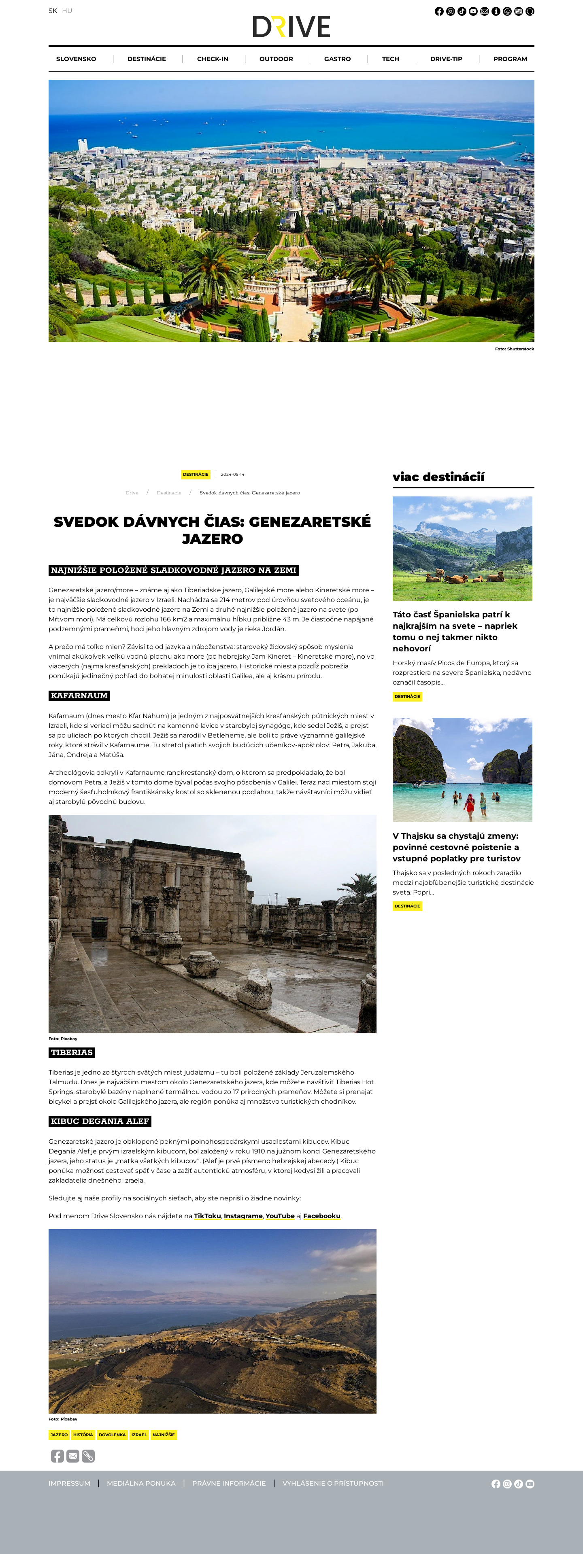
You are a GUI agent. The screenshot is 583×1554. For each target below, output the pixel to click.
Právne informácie (229, 1483)
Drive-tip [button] (446, 59)
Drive (132, 493)
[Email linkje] (483, 11)
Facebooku (321, 1216)
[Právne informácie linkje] (506, 11)
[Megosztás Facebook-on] (56, 1455)
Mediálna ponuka (141, 1483)
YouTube (280, 1216)
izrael (139, 1434)
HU (67, 11)
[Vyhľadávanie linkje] (528, 11)
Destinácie (196, 474)
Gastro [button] (337, 59)
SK (53, 11)
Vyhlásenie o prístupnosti (333, 1483)
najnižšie (164, 1434)
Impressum (69, 1483)
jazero (59, 1434)
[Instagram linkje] (449, 11)
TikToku (207, 1216)
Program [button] (510, 59)
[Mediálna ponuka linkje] (517, 11)
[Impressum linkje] (494, 11)
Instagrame (243, 1216)
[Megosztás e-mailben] (71, 1455)
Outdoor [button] (276, 59)
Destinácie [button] (147, 59)
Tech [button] (390, 59)
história (83, 1434)
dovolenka (112, 1434)
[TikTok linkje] (460, 11)
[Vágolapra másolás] (87, 1456)
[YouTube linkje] (472, 11)
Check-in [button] (212, 59)
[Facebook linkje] (438, 11)
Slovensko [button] (76, 59)
